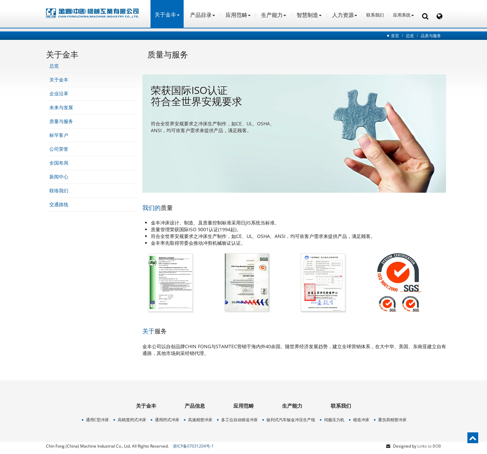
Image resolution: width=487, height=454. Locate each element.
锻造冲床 (361, 420)
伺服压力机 (334, 420)
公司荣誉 (58, 149)
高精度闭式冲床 (132, 420)
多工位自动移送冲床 (239, 420)
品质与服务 (431, 36)
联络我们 (58, 190)
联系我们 (375, 15)
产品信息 (195, 405)
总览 (410, 36)
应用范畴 (238, 15)
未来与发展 (61, 107)
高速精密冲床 (200, 420)
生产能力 (273, 15)
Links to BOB (429, 446)
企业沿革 (58, 93)
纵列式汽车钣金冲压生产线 (290, 420)
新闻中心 (58, 176)
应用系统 (403, 15)
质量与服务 (61, 121)
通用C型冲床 (97, 420)
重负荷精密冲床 (392, 420)
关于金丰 (58, 79)
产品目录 (202, 15)
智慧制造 (309, 15)
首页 (395, 36)
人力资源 (344, 15)
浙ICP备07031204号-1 (193, 446)
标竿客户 (58, 135)
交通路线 (58, 204)
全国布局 (58, 163)
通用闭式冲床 (167, 420)
